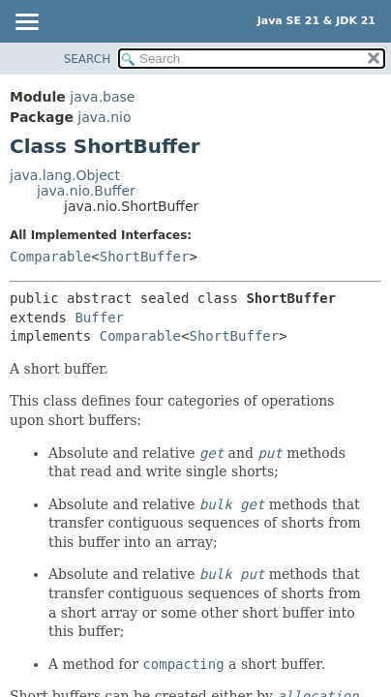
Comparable (50, 256)
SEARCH (87, 59)
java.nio (104, 117)
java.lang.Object (65, 175)
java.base (102, 97)
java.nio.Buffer (86, 190)
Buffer (99, 317)
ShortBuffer (145, 256)
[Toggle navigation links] (26, 23)
